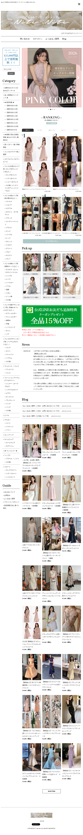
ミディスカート (11, 473)
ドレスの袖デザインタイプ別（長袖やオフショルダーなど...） (11, 307)
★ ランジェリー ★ (10, 451)
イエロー (9, 245)
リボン (8, 293)
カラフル (9, 208)
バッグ (8, 407)
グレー (8, 259)
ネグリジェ (10, 446)
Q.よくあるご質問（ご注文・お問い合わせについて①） (42, 411)
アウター (7, 420)
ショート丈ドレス (12, 182)
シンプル (9, 276)
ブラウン (9, 227)
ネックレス (10, 397)
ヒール (6, 415)
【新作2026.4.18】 (12, 105)
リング (8, 403)
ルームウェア (9, 439)
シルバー (9, 205)
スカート (7, 467)
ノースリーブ (10, 327)
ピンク (8, 231)
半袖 (7, 324)
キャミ (8, 331)
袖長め (8, 320)
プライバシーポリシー (11, 502)
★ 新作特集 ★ (9, 102)
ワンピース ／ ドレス (11, 366)
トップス (7, 455)
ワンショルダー (11, 317)
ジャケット (10, 426)
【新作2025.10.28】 (12, 126)
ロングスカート (11, 470)
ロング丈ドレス (11, 175)
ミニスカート (10, 477)
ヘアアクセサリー (12, 390)
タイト (8, 351)
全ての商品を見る (52, 241)
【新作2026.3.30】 (12, 109)
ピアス (8, 393)
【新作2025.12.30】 (12, 119)
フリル (8, 286)
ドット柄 (9, 296)
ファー (8, 430)
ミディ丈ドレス (11, 178)
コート (8, 423)
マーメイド (10, 354)
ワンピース (10, 369)
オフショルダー (11, 313)
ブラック (9, 218)
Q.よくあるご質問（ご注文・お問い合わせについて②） (42, 406)
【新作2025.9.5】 (11, 130)
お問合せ (7, 495)
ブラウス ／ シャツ (12, 458)
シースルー (10, 282)
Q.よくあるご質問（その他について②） (36, 416)
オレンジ (9, 241)
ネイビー (9, 255)
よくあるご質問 (9, 498)
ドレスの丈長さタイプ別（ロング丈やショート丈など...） (11, 168)
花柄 (7, 289)
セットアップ (9, 435)
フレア (8, 347)
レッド (8, 238)
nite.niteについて (9, 492)
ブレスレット (10, 400)
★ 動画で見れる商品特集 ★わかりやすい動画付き (11, 137)
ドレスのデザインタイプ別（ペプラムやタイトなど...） (11, 341)
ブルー (8, 252)
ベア (7, 334)
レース (8, 279)
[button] (37, 39)
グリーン (9, 248)
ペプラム (9, 358)
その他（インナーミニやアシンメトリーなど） (11, 188)
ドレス (8, 373)
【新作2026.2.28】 (12, 112)
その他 (8, 300)
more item (51, 791)
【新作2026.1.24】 (12, 116)
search (11, 73)
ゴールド (9, 201)
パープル (9, 234)
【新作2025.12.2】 (12, 123)
